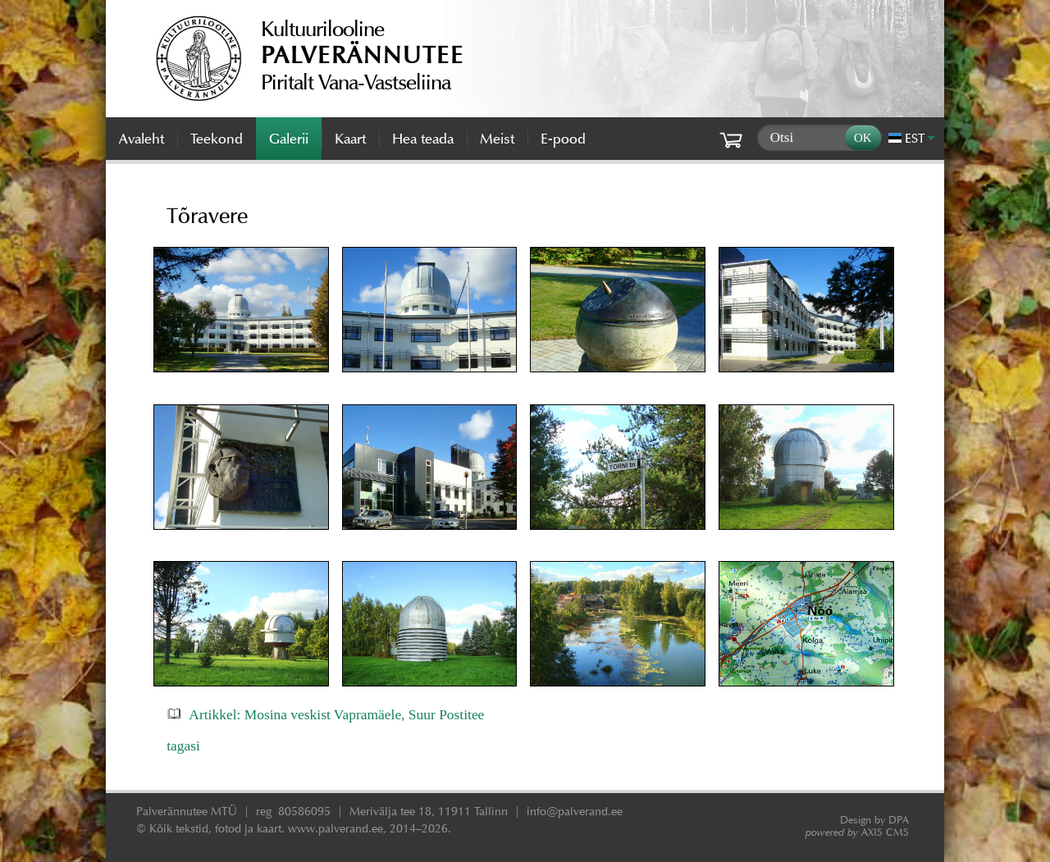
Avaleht (141, 139)
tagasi (183, 745)
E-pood (563, 139)
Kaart (350, 139)
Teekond (216, 139)
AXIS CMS (857, 832)
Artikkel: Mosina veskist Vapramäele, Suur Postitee (336, 714)
